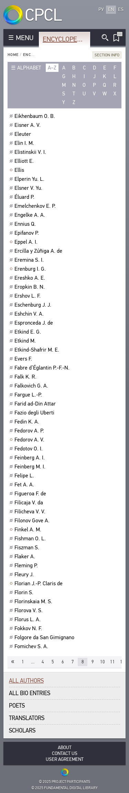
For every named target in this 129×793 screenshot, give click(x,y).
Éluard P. (25, 197)
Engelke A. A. (30, 215)
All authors (26, 680)
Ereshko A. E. (30, 278)
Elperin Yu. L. (30, 179)
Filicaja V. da (29, 503)
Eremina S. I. (29, 260)
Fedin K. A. (27, 422)
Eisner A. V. (28, 125)
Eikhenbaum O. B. (35, 116)
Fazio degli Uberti (35, 413)
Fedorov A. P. (30, 431)
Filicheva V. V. (30, 512)
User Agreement (65, 759)
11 (112, 661)
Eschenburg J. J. (33, 305)
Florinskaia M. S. (34, 601)
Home (13, 55)
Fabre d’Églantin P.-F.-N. (42, 368)
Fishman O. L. (30, 538)
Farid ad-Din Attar (35, 404)
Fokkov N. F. (29, 628)
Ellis (20, 170)
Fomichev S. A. (32, 646)
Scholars (22, 730)
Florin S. (24, 592)
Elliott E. (24, 161)
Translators (26, 718)
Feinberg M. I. (30, 467)
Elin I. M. (25, 143)
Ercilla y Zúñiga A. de (39, 251)
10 (102, 661)
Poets (17, 705)
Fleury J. (24, 574)
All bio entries (29, 693)
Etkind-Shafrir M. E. (37, 350)
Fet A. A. (25, 485)
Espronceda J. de (34, 323)
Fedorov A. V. (30, 440)
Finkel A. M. (28, 529)
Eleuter (23, 134)
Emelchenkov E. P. (35, 206)
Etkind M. (25, 341)
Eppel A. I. (26, 242)
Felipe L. (25, 476)
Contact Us (64, 753)
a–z (52, 68)
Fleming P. (27, 565)
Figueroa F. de (31, 494)
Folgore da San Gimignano (45, 637)
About (65, 747)
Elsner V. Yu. (29, 188)
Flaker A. (25, 556)
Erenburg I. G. (30, 269)
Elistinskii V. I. (31, 152)
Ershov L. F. (28, 296)
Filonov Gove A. (32, 520)
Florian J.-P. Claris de (39, 583)
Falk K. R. (26, 377)
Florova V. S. (29, 610)
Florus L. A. (28, 619)
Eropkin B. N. (30, 287)
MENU (24, 38)
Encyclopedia (65, 39)
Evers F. (24, 359)
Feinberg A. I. (30, 458)
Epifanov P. (27, 233)
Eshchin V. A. (29, 314)
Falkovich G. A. (32, 386)
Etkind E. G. (28, 332)
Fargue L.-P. (29, 395)
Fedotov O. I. (29, 449)
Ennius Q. (25, 224)
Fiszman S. (27, 547)
